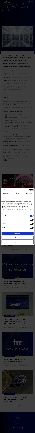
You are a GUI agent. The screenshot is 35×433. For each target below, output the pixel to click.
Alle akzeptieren (17, 233)
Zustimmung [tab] (6, 193)
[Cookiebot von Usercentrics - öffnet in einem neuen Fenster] (28, 190)
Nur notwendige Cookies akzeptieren (17, 242)
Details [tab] (17, 193)
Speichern (17, 237)
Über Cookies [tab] (29, 193)
